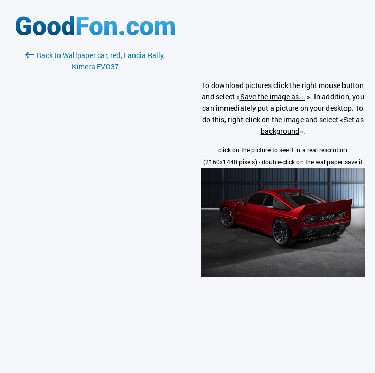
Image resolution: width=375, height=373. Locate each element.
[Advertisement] (95, 195)
